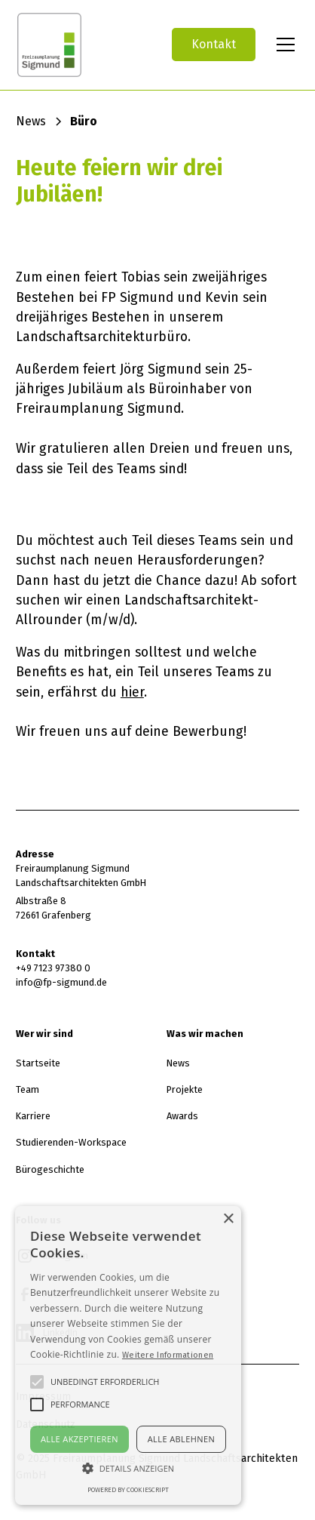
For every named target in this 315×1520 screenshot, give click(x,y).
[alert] (128, 1355)
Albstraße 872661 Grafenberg (53, 908)
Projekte (185, 1089)
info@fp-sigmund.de (61, 982)
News (178, 1063)
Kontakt (213, 44)
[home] (81, 45)
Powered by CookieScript (128, 1489)
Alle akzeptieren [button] (79, 1439)
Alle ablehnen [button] (181, 1439)
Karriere (33, 1115)
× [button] (228, 1219)
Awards (182, 1115)
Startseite (38, 1063)
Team (27, 1089)
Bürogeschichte (50, 1169)
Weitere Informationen (167, 1355)
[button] (283, 44)
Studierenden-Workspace (71, 1142)
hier (132, 692)
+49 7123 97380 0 (53, 968)
